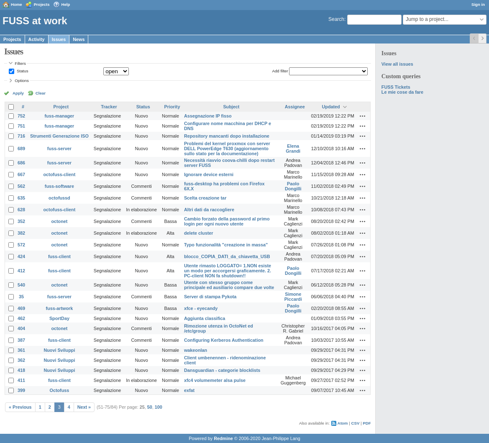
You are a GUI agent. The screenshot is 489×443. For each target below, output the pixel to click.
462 (21, 318)
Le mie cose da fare (402, 92)
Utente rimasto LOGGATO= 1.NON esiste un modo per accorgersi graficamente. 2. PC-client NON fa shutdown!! (227, 270)
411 (21, 380)
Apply (18, 93)
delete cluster (198, 233)
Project (61, 106)
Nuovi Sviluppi (59, 350)
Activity (36, 39)
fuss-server (59, 148)
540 (21, 284)
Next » (84, 407)
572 (21, 244)
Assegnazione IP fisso (208, 115)
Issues (59, 39)
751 (21, 125)
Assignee (295, 106)
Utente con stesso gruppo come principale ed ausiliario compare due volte (229, 285)
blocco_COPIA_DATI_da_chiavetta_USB (227, 256)
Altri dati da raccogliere (209, 209)
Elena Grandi (293, 148)
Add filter (280, 71)
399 (21, 390)
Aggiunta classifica (204, 318)
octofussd (59, 197)
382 (21, 233)
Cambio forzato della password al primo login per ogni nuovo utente (227, 221)
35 (21, 296)
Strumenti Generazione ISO (59, 135)
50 (149, 407)
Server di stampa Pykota (210, 296)
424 (21, 256)
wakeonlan (195, 350)
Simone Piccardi (293, 297)
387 (21, 340)
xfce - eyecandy (201, 308)
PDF (367, 423)
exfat (189, 390)
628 (21, 209)
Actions (362, 116)
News (78, 39)
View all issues (397, 64)
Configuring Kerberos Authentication (224, 340)
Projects (42, 4)
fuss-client (59, 256)
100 (158, 407)
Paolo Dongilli (293, 186)
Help (65, 4)
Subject (231, 106)
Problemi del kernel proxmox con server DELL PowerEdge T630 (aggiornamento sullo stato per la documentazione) (227, 148)
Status (21, 71)
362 (21, 360)
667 (21, 174)
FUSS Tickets (395, 87)
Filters (20, 63)
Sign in (478, 4)
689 (21, 148)
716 (21, 135)
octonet (59, 221)
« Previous (20, 407)
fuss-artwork (59, 308)
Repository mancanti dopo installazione (226, 135)
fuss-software (59, 186)
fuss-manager (59, 115)
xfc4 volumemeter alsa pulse (215, 380)
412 (21, 270)
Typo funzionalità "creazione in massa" (226, 244)
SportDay (59, 318)
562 (21, 186)
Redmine (223, 438)
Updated (331, 106)
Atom (343, 423)
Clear (41, 93)
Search (336, 19)
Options (22, 80)
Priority (172, 106)
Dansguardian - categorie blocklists (222, 370)
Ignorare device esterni (208, 174)
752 (21, 115)
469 (21, 308)
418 (21, 370)
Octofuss (59, 390)
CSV (355, 423)
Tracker (109, 106)
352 (21, 221)
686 (21, 162)
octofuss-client (60, 174)
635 (21, 197)
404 (21, 328)
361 (21, 350)
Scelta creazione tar (205, 197)
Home (16, 4)
